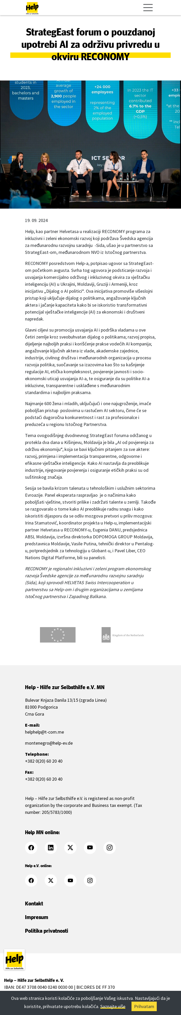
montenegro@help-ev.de (49, 743)
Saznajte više (113, 1006)
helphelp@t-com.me (44, 732)
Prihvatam (144, 1006)
